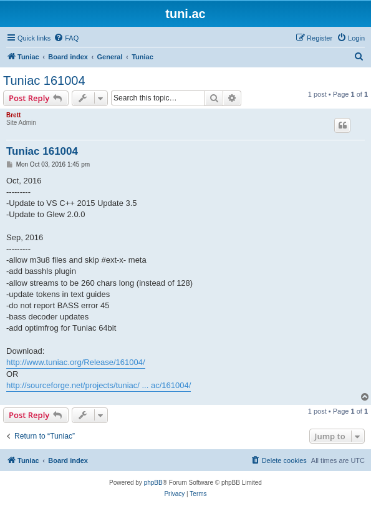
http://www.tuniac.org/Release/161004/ (75, 362)
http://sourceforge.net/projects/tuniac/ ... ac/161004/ (98, 385)
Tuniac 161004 (44, 80)
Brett (13, 115)
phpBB (153, 482)
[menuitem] (66, 38)
